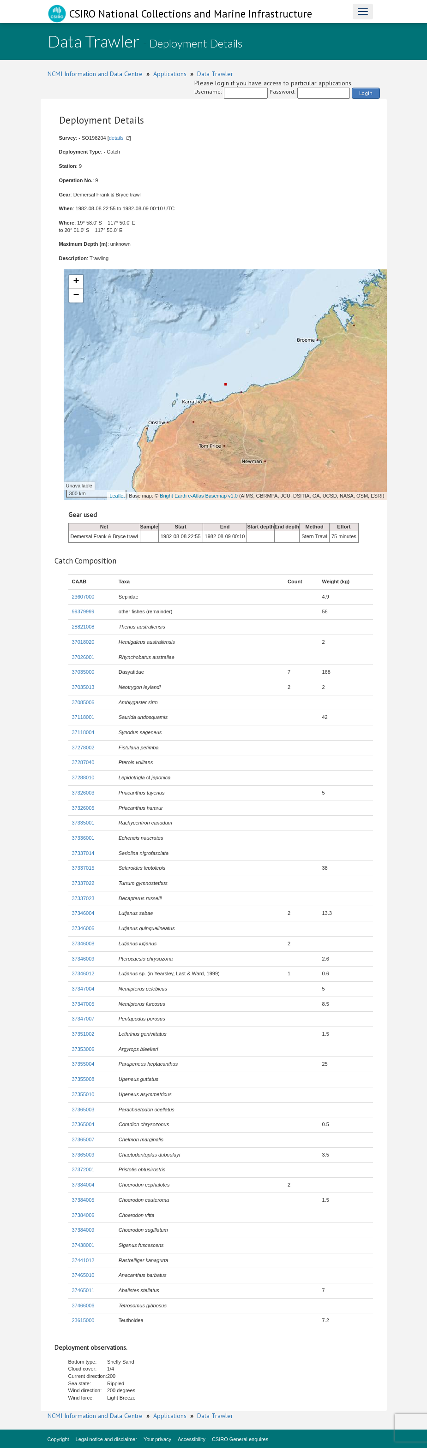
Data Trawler (215, 74)
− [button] (76, 296)
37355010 (83, 1094)
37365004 (83, 1124)
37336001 (83, 838)
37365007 (83, 1139)
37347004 (83, 988)
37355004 (83, 1064)
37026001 (83, 657)
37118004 (83, 732)
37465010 (83, 1275)
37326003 (83, 792)
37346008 (83, 943)
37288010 (83, 777)
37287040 (83, 762)
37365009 (83, 1154)
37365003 (83, 1109)
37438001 (83, 1245)
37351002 (83, 1034)
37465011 (83, 1290)
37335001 (83, 822)
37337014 (83, 853)
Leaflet (117, 495)
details (116, 138)
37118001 (83, 717)
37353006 (83, 1049)
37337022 (83, 883)
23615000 (83, 1320)
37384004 (83, 1184)
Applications (169, 74)
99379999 (83, 611)
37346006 (83, 928)
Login (366, 92)
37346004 (83, 913)
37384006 (83, 1215)
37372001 (83, 1169)
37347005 (83, 1004)
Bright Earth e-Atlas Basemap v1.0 (199, 495)
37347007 (83, 1018)
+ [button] (76, 282)
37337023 (83, 898)
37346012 (83, 973)
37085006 (83, 702)
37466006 (83, 1305)
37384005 (83, 1200)
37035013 (83, 687)
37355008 (83, 1079)
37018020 (83, 642)
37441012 (83, 1260)
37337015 (83, 868)
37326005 (83, 808)
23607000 (83, 596)
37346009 (83, 958)
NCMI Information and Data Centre (95, 74)
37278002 (83, 747)
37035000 (83, 672)
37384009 (83, 1230)
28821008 (83, 626)
